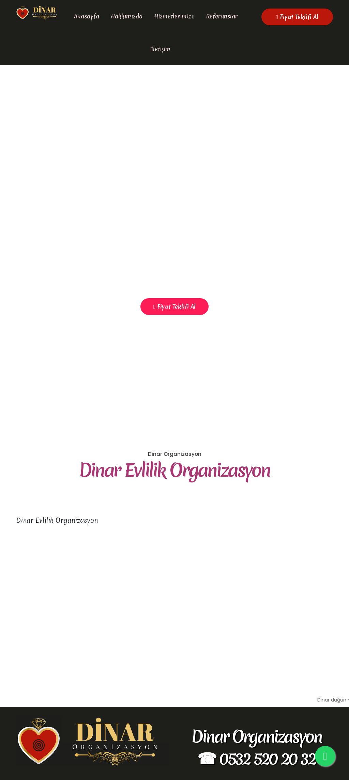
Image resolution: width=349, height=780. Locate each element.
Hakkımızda (126, 16)
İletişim (161, 49)
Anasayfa (86, 16)
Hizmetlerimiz (172, 16)
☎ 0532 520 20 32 (256, 758)
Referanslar (222, 16)
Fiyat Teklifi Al (297, 17)
